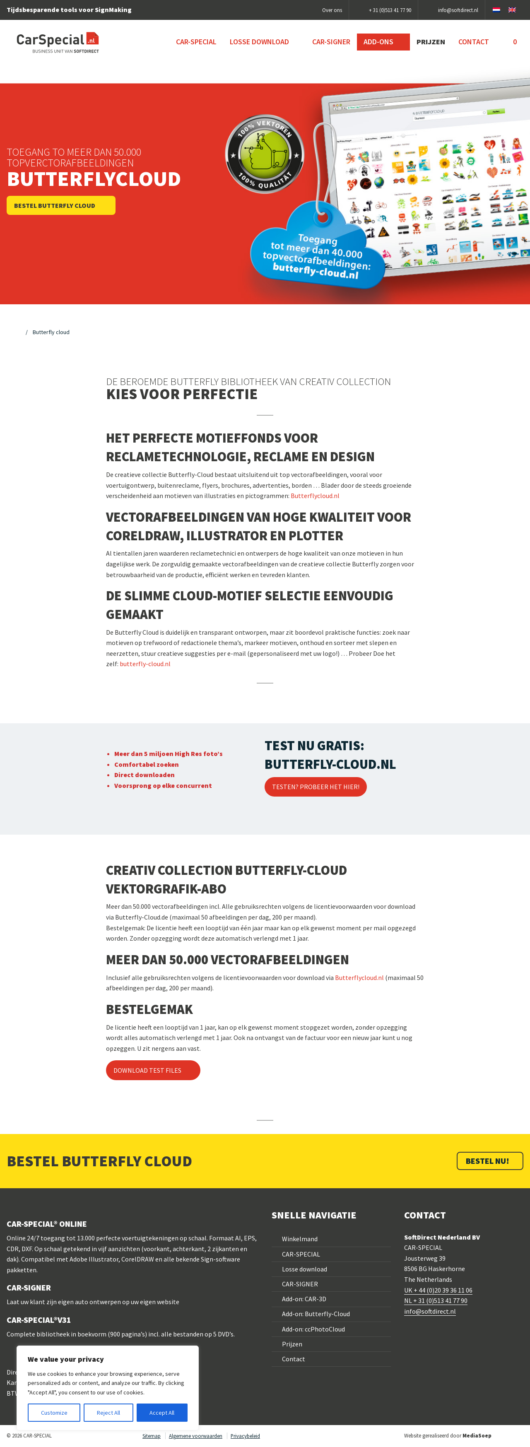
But (296, 495)
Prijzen (292, 1344)
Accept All (161, 1412)
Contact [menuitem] (473, 41)
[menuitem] (510, 42)
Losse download (304, 1269)
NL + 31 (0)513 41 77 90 (435, 1300)
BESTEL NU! (488, 1161)
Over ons (332, 10)
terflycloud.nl (320, 495)
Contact (293, 1359)
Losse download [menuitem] (260, 41)
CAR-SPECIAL (301, 1254)
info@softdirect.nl (430, 1311)
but (125, 664)
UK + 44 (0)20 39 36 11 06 (438, 1290)
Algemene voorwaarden (195, 1436)
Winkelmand (300, 1239)
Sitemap (151, 1436)
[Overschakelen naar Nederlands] (496, 10)
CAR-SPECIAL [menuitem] (196, 41)
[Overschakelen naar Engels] (512, 10)
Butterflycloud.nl (359, 977)
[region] (108, 1388)
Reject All (108, 1412)
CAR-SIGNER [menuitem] (331, 41)
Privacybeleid (245, 1436)
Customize (54, 1412)
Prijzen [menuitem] (431, 41)
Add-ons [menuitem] (379, 41)
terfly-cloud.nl (150, 664)
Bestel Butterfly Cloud (55, 205)
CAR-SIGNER (300, 1284)
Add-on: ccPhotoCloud (313, 1329)
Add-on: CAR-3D (304, 1299)
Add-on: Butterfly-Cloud (316, 1314)
